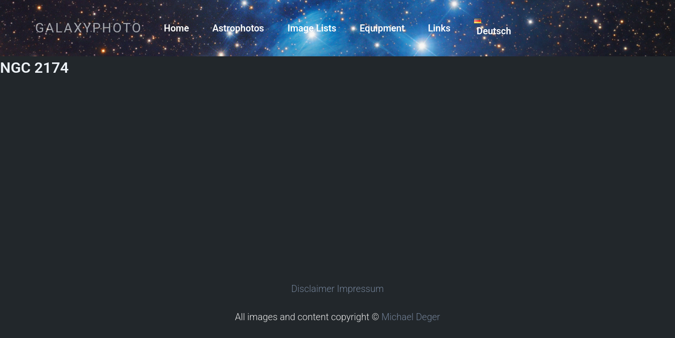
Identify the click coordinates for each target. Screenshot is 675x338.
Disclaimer (313, 288)
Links (439, 28)
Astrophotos (238, 28)
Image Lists (311, 28)
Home (176, 28)
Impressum (360, 288)
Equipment (382, 28)
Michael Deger (411, 317)
